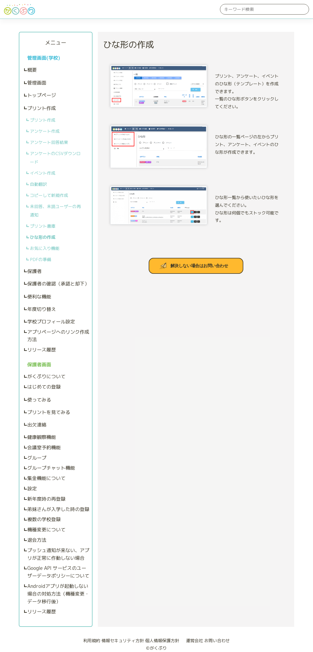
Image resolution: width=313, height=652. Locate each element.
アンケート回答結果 (49, 142)
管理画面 (36, 83)
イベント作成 (42, 173)
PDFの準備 (40, 259)
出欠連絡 (36, 424)
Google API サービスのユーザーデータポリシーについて (58, 572)
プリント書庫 (42, 226)
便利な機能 (39, 296)
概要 (32, 70)
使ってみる (39, 400)
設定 (32, 488)
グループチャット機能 (51, 468)
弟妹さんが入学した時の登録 (58, 509)
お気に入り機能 (45, 248)
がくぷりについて (46, 376)
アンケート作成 (45, 131)
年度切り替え (41, 309)
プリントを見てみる (48, 412)
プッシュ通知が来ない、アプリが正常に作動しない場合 (58, 554)
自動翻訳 (38, 184)
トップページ (41, 95)
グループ (36, 458)
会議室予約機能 (44, 447)
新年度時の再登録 (46, 499)
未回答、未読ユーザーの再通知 (55, 211)
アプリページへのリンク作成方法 (58, 336)
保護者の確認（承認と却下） (58, 283)
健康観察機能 (41, 437)
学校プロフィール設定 (51, 321)
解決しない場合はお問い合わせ (199, 266)
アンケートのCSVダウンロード (55, 158)
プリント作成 (41, 108)
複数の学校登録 (44, 519)
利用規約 (91, 641)
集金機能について (46, 478)
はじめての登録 (44, 387)
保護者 (34, 271)
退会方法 (36, 540)
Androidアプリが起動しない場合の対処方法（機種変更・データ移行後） (58, 594)
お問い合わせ (217, 641)
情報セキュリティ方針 (123, 641)
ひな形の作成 (42, 237)
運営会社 (192, 641)
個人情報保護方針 (162, 641)
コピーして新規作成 (49, 195)
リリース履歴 (41, 349)
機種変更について (46, 529)
